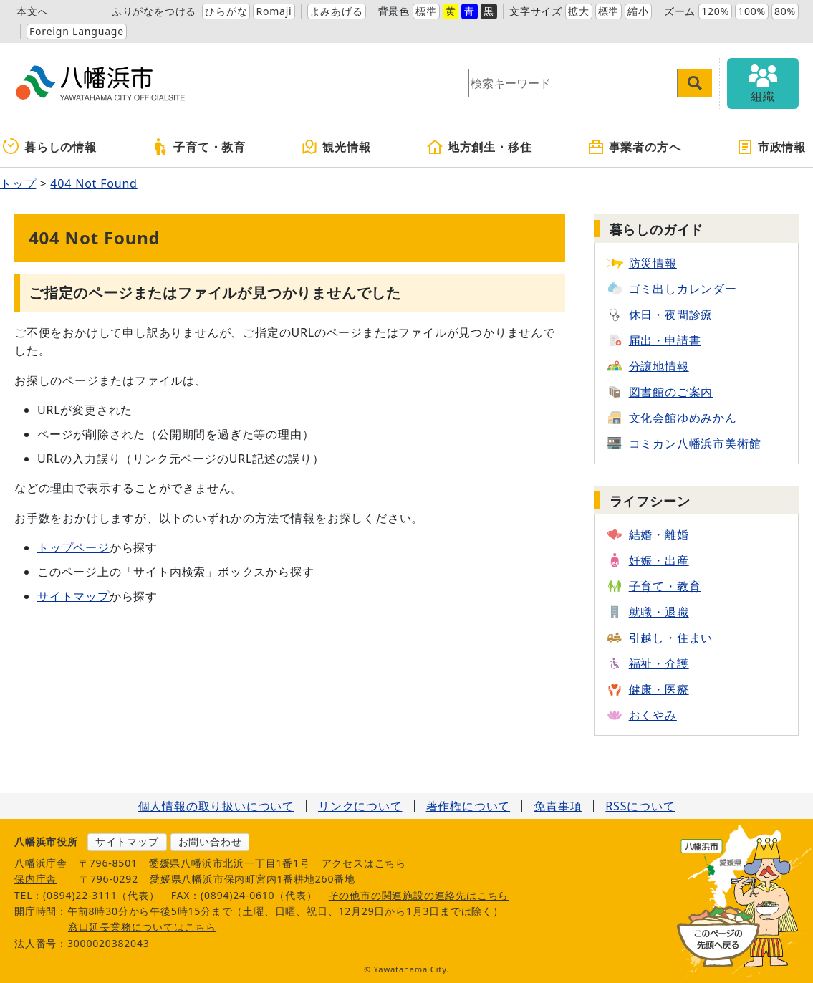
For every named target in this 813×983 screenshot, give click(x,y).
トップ (18, 183)
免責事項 (558, 806)
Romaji (274, 11)
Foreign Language (76, 31)
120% (715, 11)
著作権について (468, 806)
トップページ (73, 547)
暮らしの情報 (50, 146)
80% (785, 11)
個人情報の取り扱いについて (216, 806)
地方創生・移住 (479, 146)
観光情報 (335, 146)
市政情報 (771, 146)
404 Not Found (93, 183)
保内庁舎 (35, 879)
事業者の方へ (634, 146)
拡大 (579, 11)
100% (752, 11)
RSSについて (640, 806)
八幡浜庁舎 (40, 863)
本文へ (32, 11)
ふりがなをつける (154, 11)
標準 (426, 11)
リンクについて (360, 806)
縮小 (638, 11)
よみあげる (336, 11)
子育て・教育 (199, 146)
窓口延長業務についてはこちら (142, 927)
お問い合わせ (210, 841)
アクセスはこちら (364, 863)
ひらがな (226, 11)
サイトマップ (73, 596)
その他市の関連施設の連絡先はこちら (419, 895)
